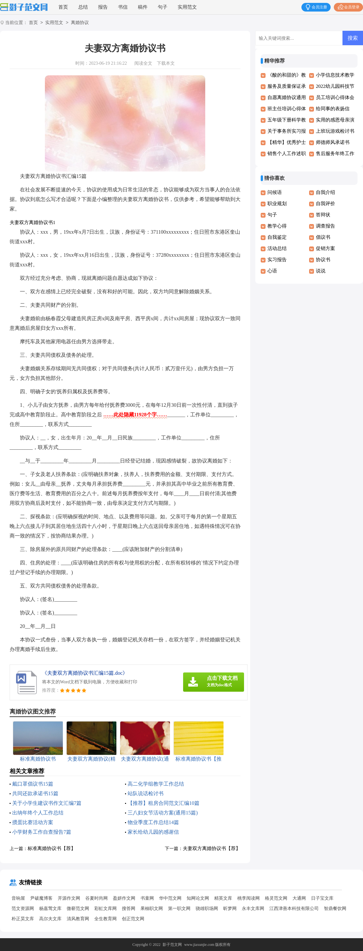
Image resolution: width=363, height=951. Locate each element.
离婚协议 (80, 23)
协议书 (323, 259)
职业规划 (277, 203)
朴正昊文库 (23, 918)
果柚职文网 (151, 908)
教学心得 (277, 226)
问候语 (274, 192)
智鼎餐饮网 (335, 908)
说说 (320, 270)
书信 (123, 7)
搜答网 (128, 908)
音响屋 (18, 898)
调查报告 (325, 226)
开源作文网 (69, 898)
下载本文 (166, 63)
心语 (272, 270)
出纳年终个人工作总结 (37, 812)
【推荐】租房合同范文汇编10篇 (163, 803)
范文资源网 (23, 908)
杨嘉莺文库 (50, 908)
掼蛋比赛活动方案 (32, 822)
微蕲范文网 (78, 908)
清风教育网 (78, 918)
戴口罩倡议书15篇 (32, 784)
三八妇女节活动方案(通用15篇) (163, 812)
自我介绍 (325, 192)
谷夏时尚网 (96, 898)
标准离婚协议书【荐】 (52, 848)
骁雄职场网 (207, 908)
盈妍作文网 (124, 898)
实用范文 (187, 7)
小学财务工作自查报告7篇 (41, 832)
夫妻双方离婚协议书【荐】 (212, 848)
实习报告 (277, 259)
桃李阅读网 (248, 898)
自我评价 (325, 203)
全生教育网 (105, 918)
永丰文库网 (253, 908)
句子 (162, 7)
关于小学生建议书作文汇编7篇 (46, 803)
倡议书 (323, 237)
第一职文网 (179, 908)
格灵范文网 (276, 898)
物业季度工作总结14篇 (153, 822)
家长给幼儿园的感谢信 (153, 832)
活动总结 (277, 248)
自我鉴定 (277, 237)
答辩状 (323, 214)
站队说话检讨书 (146, 793)
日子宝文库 (322, 898)
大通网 (299, 898)
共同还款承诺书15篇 (35, 793)
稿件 (143, 7)
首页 (63, 7)
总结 (83, 7)
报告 (103, 7)
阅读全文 (143, 63)
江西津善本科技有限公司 (294, 908)
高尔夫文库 (50, 918)
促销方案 (325, 248)
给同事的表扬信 (333, 108)
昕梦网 (230, 908)
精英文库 (223, 898)
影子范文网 (172, 944)
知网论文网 (198, 898)
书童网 (147, 898)
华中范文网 (170, 898)
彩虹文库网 (105, 908)
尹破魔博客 (41, 898)
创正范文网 (133, 918)
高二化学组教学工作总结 (156, 784)
